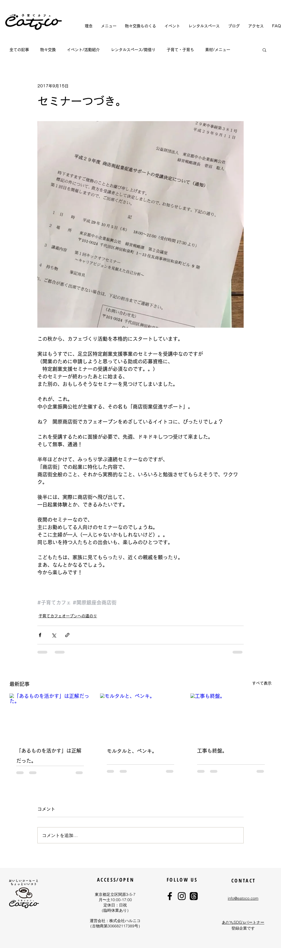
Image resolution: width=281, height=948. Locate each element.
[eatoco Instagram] (181, 896)
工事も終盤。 (212, 750)
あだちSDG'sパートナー (243, 922)
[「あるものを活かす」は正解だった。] (50, 716)
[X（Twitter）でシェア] (53, 635)
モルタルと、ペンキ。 (132, 750)
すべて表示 (262, 683)
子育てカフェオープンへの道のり (67, 616)
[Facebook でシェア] (40, 635)
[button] (264, 49)
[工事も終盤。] (231, 716)
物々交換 (48, 50)
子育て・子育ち (180, 50)
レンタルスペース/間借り (133, 50)
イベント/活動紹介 (83, 50)
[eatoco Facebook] (169, 896)
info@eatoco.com (243, 898)
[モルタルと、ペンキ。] (140, 716)
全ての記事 (19, 50)
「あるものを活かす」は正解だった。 (48, 755)
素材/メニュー (217, 50)
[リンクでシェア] (67, 635)
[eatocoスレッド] (193, 896)
